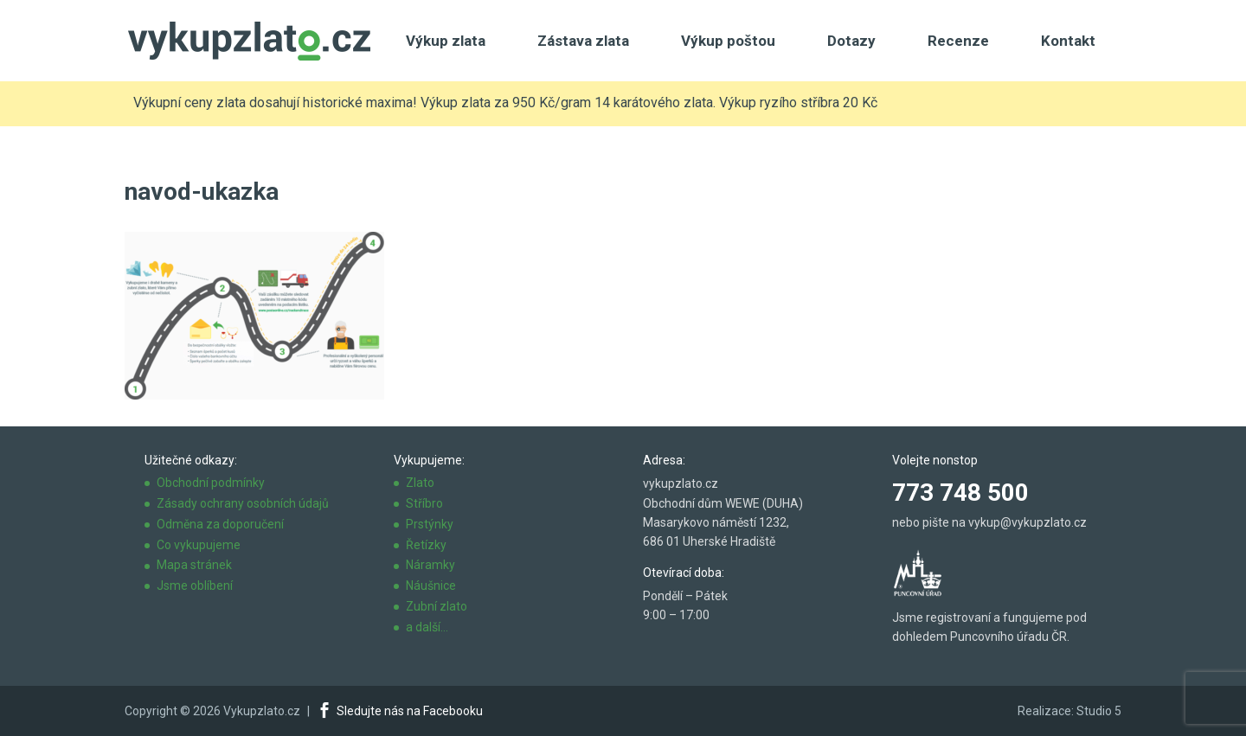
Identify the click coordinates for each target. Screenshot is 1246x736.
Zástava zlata (583, 40)
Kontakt (1068, 40)
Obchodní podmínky (211, 483)
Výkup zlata (445, 40)
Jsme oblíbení (195, 585)
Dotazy (851, 40)
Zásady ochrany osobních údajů (243, 503)
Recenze (958, 40)
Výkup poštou (728, 40)
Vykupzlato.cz (261, 711)
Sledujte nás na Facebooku (410, 711)
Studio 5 (1098, 711)
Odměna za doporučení (220, 524)
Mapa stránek (194, 565)
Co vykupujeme (199, 545)
